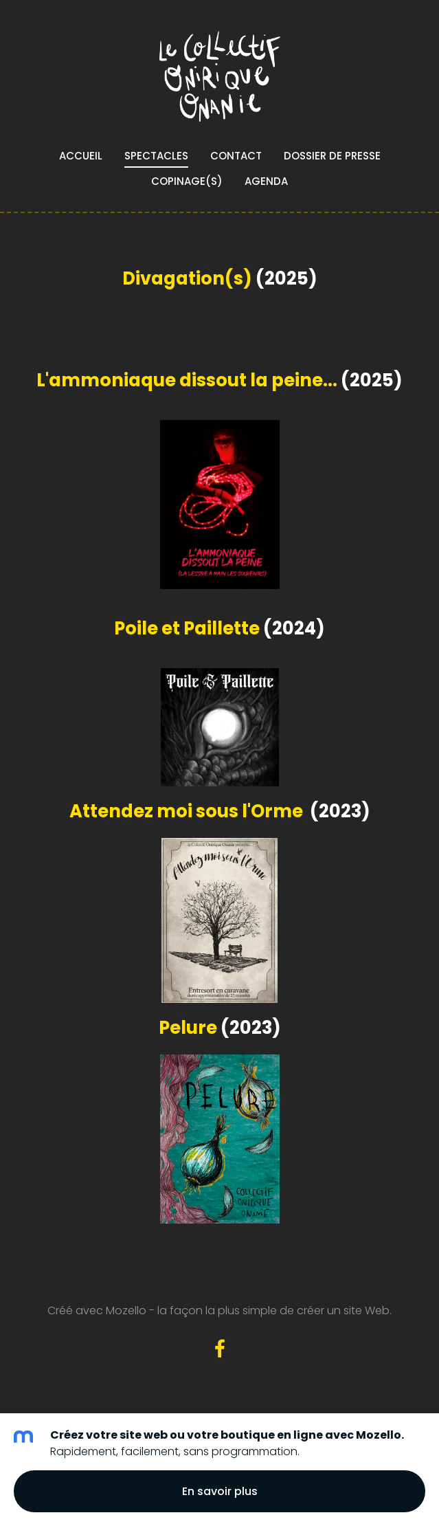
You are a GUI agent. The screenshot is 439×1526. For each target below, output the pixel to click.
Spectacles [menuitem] (156, 155)
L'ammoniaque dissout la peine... (186, 380)
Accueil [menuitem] (80, 155)
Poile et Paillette (187, 628)
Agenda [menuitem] (266, 181)
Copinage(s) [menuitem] (187, 181)
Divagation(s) (187, 278)
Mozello (126, 1310)
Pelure (188, 1027)
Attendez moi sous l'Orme (186, 811)
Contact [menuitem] (236, 155)
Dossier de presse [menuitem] (332, 155)
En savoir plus (220, 1491)
